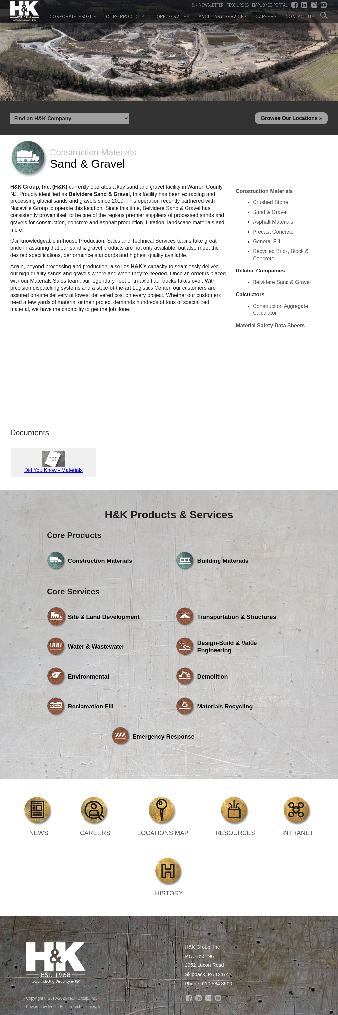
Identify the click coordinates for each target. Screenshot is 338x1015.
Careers (266, 16)
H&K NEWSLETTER (205, 4)
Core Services (171, 16)
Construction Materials (264, 192)
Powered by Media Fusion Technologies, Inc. (65, 948)
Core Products (125, 16)
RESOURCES (238, 4)
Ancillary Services (223, 16)
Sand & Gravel (270, 213)
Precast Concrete (273, 233)
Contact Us (300, 16)
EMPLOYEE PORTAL (270, 4)
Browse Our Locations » (291, 119)
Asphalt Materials (273, 223)
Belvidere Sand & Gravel (282, 283)
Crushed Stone (270, 203)
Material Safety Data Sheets (270, 326)
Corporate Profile (73, 16)
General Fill (266, 242)
